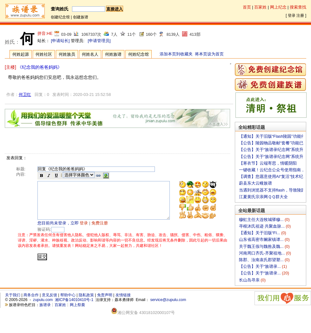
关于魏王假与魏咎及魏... (262, 246)
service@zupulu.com (168, 300)
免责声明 (104, 295)
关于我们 (12, 295)
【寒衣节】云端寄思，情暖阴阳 (268, 163)
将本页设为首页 (209, 54)
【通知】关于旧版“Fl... (260, 232)
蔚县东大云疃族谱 (255, 183)
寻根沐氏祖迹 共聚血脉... (262, 226)
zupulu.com (43, 300)
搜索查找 (298, 7)
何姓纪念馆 (138, 54)
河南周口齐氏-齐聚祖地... (262, 253)
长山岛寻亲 (250, 280)
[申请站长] (60, 40)
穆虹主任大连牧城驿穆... (262, 219)
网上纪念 (278, 7)
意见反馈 (49, 295)
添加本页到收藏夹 (176, 54)
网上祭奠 (77, 305)
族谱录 (45, 305)
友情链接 (123, 295)
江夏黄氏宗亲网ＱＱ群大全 (263, 196)
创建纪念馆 (60, 17)
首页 (247, 7)
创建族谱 (80, 17)
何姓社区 (44, 54)
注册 (300, 15)
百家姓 (260, 7)
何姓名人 (90, 54)
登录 (291, 15)
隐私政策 (86, 295)
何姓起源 (20, 54)
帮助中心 (68, 295)
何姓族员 (67, 54)
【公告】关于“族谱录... (260, 266)
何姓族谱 (113, 54)
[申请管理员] (99, 40)
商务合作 (31, 295)
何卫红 (25, 94)
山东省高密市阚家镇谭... (262, 239)
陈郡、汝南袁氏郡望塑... (262, 259)
